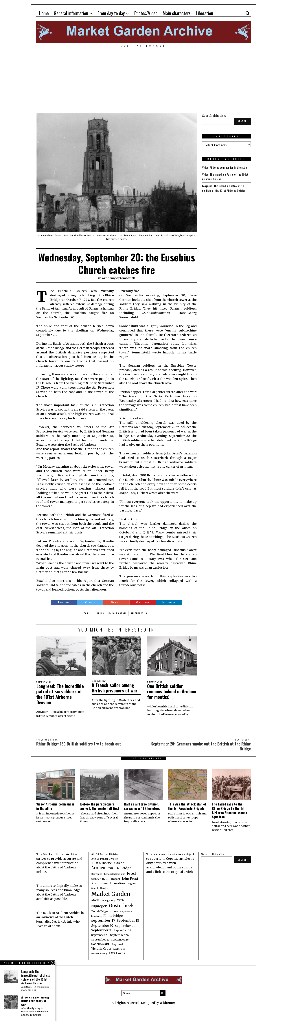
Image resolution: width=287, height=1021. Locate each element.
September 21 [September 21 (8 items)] (101, 930)
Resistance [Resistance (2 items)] (96, 915)
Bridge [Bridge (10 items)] (125, 867)
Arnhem (108, 278)
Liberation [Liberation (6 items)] (117, 882)
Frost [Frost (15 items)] (131, 872)
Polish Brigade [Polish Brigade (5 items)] (101, 910)
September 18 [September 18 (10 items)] (128, 920)
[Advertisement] (143, 78)
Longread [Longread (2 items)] (131, 883)
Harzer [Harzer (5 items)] (115, 878)
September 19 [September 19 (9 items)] (102, 925)
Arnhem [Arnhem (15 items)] (99, 867)
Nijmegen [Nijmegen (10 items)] (99, 905)
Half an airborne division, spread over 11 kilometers (142, 805)
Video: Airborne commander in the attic (224, 167)
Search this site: (214, 115)
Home (44, 13)
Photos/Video (145, 13)
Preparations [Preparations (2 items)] (125, 911)
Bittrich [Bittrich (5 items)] (113, 867)
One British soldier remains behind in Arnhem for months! (167, 691)
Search (242, 121)
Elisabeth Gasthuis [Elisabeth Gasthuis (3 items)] (114, 873)
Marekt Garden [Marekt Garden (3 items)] (99, 887)
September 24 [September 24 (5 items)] (119, 934)
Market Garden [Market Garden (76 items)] (110, 893)
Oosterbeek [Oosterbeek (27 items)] (121, 905)
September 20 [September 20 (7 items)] (125, 925)
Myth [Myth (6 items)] (120, 899)
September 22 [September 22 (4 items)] (122, 929)
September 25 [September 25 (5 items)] (100, 939)
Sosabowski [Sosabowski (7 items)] (100, 943)
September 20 (125, 278)
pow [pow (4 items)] (115, 910)
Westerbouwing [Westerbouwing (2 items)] (99, 953)
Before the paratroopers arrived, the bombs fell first (99, 805)
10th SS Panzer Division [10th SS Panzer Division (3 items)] (104, 858)
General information (71, 13)
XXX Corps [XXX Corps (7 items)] (117, 952)
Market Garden (117, 613)
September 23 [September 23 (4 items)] (99, 934)
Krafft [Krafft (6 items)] (95, 882)
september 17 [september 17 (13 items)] (103, 919)
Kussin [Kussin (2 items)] (104, 883)
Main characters (177, 13)
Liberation (204, 13)
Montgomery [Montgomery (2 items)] (108, 900)
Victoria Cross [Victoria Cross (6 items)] (101, 948)
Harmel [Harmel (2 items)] (105, 878)
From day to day (111, 13)
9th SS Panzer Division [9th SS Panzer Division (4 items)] (105, 853)
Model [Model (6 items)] (95, 899)
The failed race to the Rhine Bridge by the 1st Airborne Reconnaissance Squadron (229, 809)
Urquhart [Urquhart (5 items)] (117, 943)
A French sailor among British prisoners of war (115, 687)
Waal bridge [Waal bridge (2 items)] (119, 948)
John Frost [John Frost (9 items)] (130, 878)
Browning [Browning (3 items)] (96, 873)
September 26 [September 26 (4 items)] (120, 939)
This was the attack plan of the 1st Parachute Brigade (187, 805)
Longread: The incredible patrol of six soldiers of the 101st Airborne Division (60, 693)
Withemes (168, 1002)
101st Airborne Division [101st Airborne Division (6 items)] (107, 862)
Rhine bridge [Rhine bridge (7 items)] (113, 915)
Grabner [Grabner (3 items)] (96, 878)
